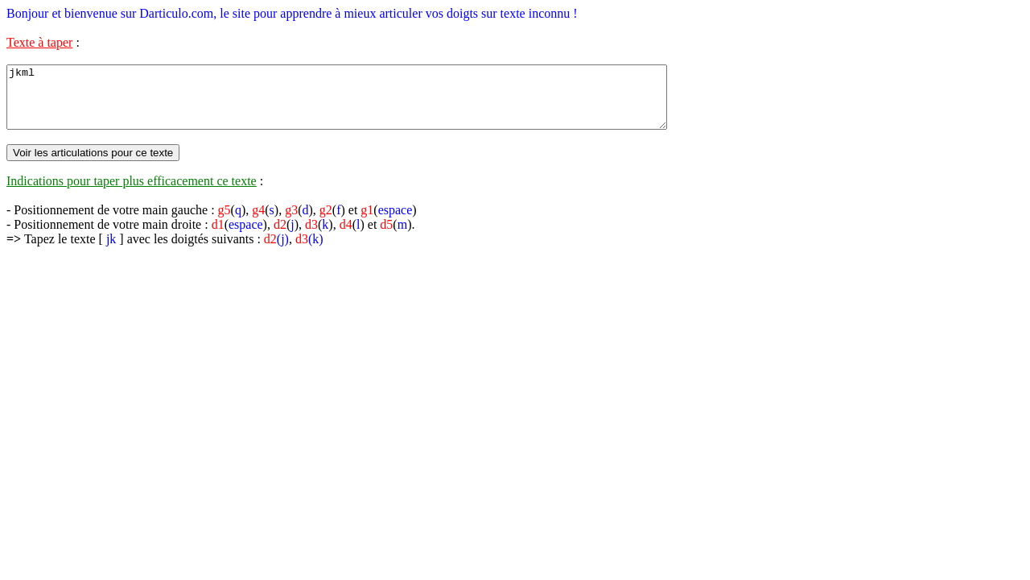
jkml (377, 103)
